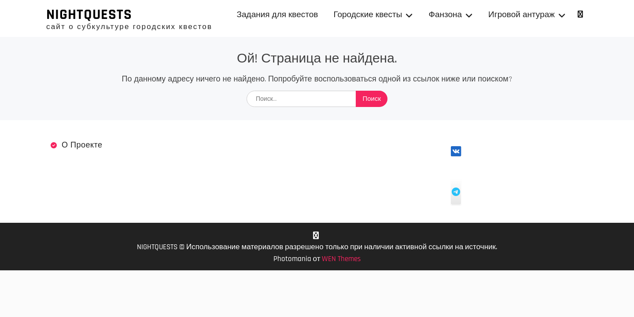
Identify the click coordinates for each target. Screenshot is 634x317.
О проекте (82, 145)
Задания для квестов (277, 14)
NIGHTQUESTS (89, 14)
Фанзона (445, 14)
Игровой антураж (521, 14)
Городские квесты (367, 14)
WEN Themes (341, 259)
